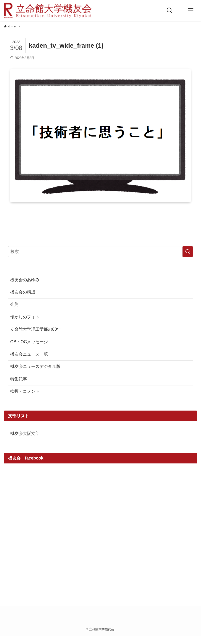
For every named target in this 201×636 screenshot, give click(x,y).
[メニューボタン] (190, 10)
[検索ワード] (100, 251)
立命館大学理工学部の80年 (35, 329)
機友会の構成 (22, 292)
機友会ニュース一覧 (29, 354)
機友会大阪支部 (25, 433)
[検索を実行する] (187, 251)
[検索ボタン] (169, 10)
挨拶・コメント (25, 391)
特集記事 (18, 379)
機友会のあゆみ (25, 280)
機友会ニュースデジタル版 (35, 366)
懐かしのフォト (25, 317)
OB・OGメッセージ (29, 342)
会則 (14, 304)
